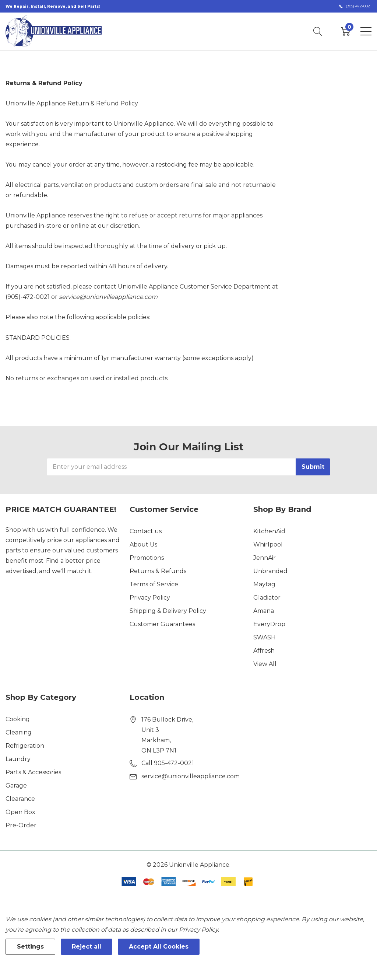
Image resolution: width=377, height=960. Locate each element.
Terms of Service (154, 584)
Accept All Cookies (158, 946)
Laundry (18, 758)
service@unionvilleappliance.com (108, 296)
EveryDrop (269, 624)
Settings (30, 946)
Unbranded (270, 571)
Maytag (264, 584)
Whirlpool (268, 544)
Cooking (18, 719)
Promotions (147, 557)
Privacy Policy (150, 597)
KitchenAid (269, 531)
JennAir (264, 557)
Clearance (20, 798)
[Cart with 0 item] (345, 31)
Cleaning (19, 732)
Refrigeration (25, 745)
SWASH (264, 637)
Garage (16, 785)
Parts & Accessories (33, 772)
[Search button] (318, 31)
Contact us (146, 531)
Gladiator (267, 597)
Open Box (20, 812)
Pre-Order (21, 825)
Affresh (264, 650)
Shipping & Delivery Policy (168, 610)
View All (264, 663)
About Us (143, 544)
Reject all (86, 946)
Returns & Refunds (158, 571)
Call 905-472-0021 (167, 763)
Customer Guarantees (162, 624)
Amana (263, 610)
